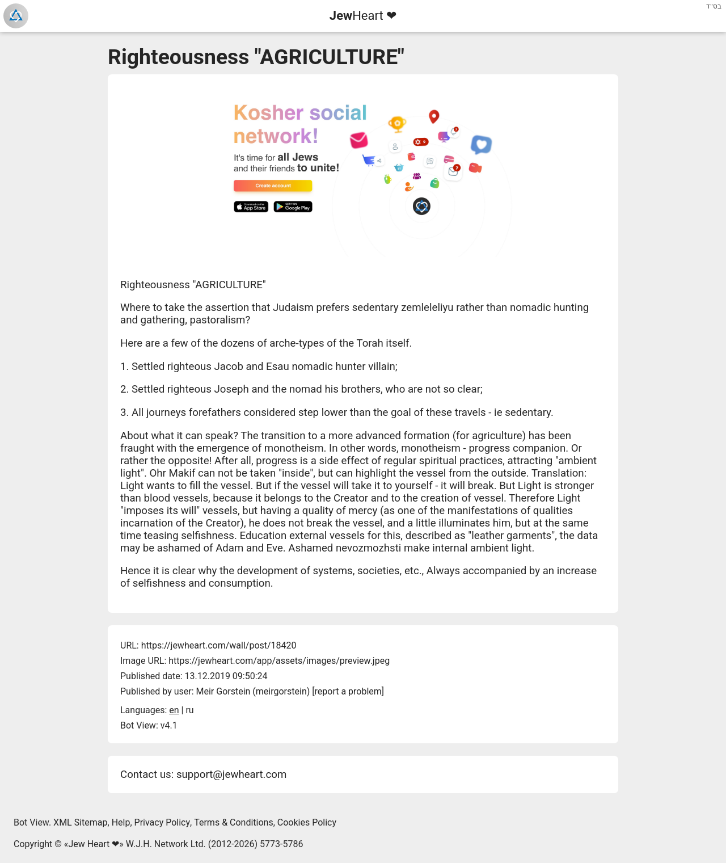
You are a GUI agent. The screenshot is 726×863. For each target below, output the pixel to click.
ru (189, 710)
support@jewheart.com (231, 774)
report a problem (348, 691)
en (174, 710)
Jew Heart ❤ (93, 844)
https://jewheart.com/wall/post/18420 (219, 645)
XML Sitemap (80, 822)
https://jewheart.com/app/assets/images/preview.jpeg (279, 660)
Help (121, 822)
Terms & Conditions (233, 822)
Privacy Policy (162, 822)
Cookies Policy (306, 822)
